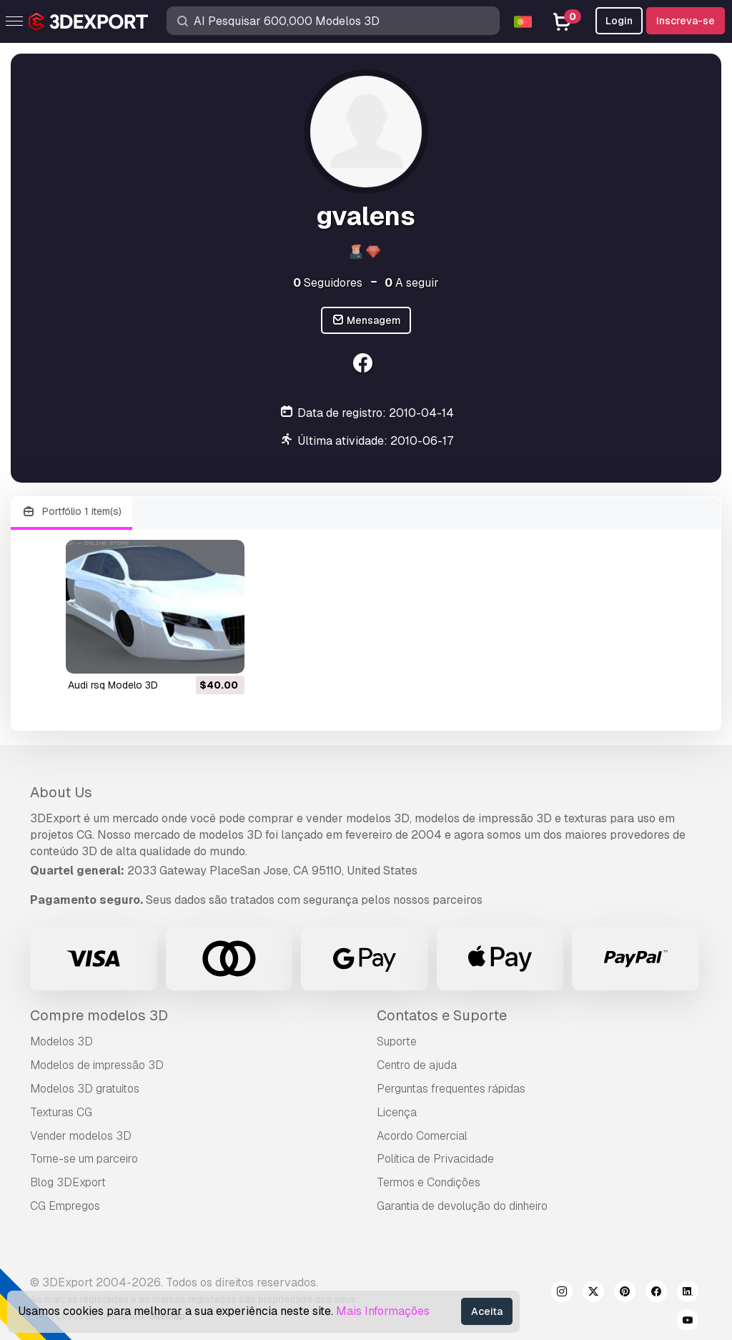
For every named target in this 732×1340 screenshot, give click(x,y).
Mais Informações (383, 1311)
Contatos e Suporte (442, 1015)
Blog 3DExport (68, 1182)
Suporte (397, 1041)
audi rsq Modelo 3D (113, 685)
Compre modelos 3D (99, 1015)
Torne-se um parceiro (84, 1158)
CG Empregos (65, 1205)
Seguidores (327, 282)
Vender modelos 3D (81, 1135)
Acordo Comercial (422, 1135)
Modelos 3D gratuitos (84, 1088)
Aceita (487, 1311)
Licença (397, 1112)
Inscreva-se (685, 20)
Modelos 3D (61, 1041)
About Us (61, 792)
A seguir (412, 282)
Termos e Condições (428, 1182)
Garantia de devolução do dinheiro (462, 1205)
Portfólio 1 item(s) (71, 511)
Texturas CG (61, 1112)
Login (619, 20)
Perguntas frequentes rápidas (451, 1088)
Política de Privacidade (435, 1158)
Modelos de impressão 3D (97, 1065)
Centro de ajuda (417, 1065)
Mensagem (366, 320)
